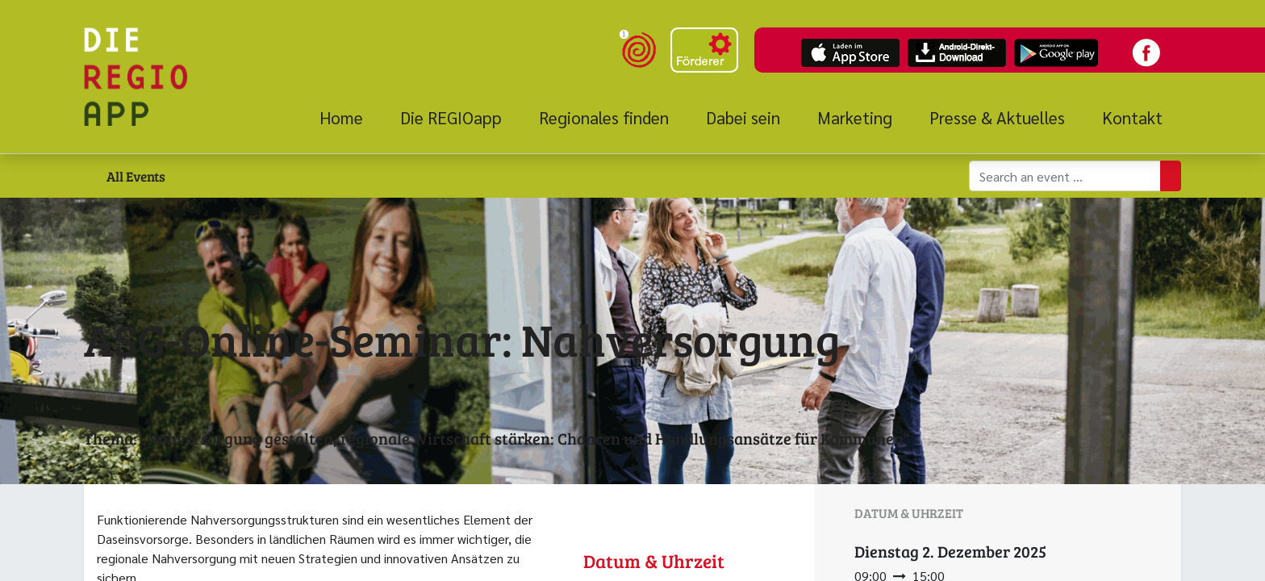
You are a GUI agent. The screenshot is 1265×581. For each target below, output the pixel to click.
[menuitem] (350, 118)
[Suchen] (1170, 176)
